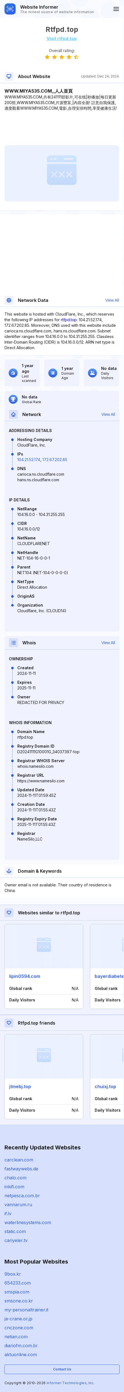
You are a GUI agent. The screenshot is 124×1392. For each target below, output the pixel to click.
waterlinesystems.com (27, 1222)
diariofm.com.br (21, 1345)
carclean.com (18, 1160)
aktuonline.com (20, 1354)
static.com (15, 1231)
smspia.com (16, 1292)
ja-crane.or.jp (18, 1318)
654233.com (17, 1283)
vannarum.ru (18, 1204)
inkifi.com (14, 1186)
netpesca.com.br (22, 1195)
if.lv (7, 1213)
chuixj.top (105, 1086)
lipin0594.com (24, 976)
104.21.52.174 (28, 459)
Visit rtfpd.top (62, 38)
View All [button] (112, 300)
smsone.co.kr (18, 1301)
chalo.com (15, 1177)
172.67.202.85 (54, 459)
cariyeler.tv (16, 1240)
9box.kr (12, 1274)
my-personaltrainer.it (26, 1310)
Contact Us (62, 1369)
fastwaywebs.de (21, 1169)
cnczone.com (18, 1327)
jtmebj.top (20, 1086)
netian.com (16, 1336)
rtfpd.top (69, 319)
